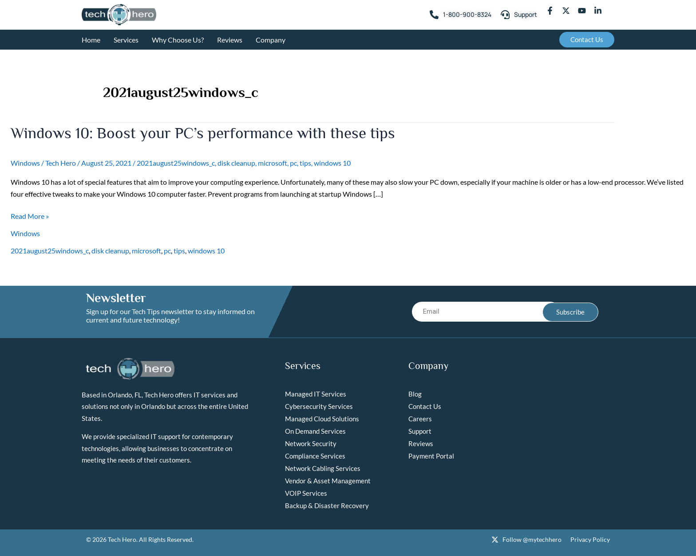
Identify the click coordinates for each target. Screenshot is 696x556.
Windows (25, 163)
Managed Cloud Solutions (322, 419)
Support (419, 431)
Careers (420, 419)
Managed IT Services (315, 394)
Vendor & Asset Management (328, 481)
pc (293, 163)
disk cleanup (236, 163)
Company (270, 39)
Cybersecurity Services (319, 406)
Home (91, 39)
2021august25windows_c (176, 163)
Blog (415, 394)
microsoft (272, 163)
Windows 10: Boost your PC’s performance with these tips (206, 133)
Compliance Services (315, 456)
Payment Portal (431, 456)
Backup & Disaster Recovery (327, 505)
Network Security (310, 443)
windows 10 (332, 163)
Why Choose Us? (178, 39)
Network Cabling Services (322, 468)
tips (305, 163)
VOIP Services (306, 493)
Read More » (30, 216)
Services (126, 39)
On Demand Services (315, 431)
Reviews (229, 39)
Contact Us (424, 406)
